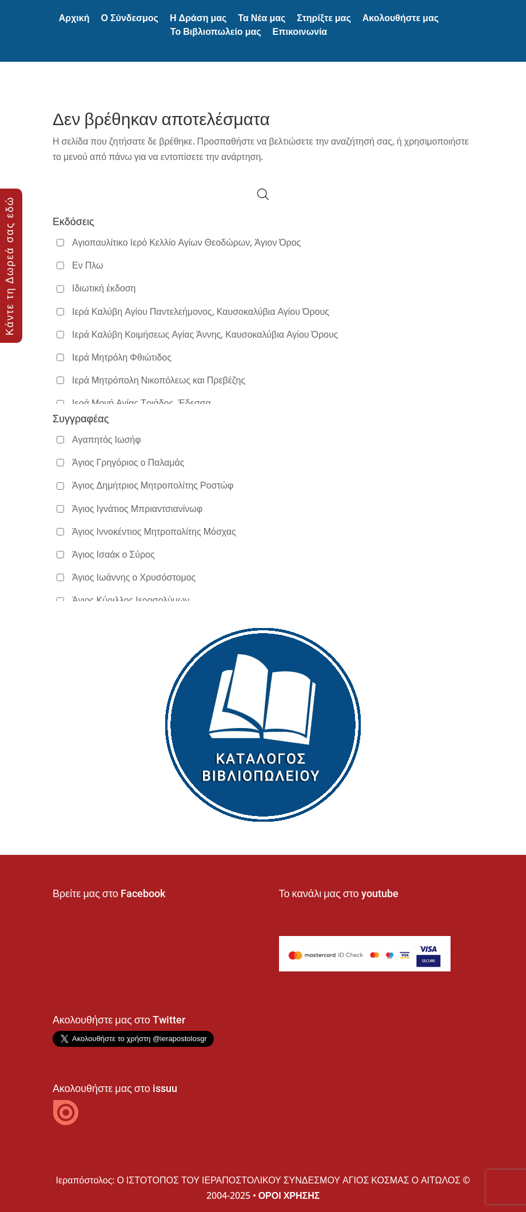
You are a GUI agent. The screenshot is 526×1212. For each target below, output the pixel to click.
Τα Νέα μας (261, 18)
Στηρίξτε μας (323, 18)
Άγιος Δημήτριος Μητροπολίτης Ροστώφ (152, 485)
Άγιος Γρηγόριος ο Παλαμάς (128, 462)
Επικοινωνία (300, 31)
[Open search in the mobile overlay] (263, 194)
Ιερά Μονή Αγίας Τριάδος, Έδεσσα (141, 403)
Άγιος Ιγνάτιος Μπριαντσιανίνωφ (137, 508)
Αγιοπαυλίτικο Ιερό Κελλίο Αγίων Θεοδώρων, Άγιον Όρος (186, 242)
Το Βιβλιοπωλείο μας (215, 31)
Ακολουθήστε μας (400, 18)
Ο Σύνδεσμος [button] (129, 18)
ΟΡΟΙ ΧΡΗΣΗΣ (289, 1195)
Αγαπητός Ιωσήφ (106, 439)
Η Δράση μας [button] (198, 18)
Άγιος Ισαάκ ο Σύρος (113, 554)
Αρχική (74, 18)
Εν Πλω (87, 265)
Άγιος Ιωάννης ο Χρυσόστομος (134, 577)
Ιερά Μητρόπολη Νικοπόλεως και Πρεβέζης (158, 380)
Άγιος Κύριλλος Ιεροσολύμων (130, 600)
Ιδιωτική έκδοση (104, 288)
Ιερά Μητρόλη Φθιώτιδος (122, 357)
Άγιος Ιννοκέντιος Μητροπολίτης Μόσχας (154, 531)
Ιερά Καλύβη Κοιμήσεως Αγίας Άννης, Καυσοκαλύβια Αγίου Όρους (205, 334)
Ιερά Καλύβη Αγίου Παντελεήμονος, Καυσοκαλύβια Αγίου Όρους (200, 311)
